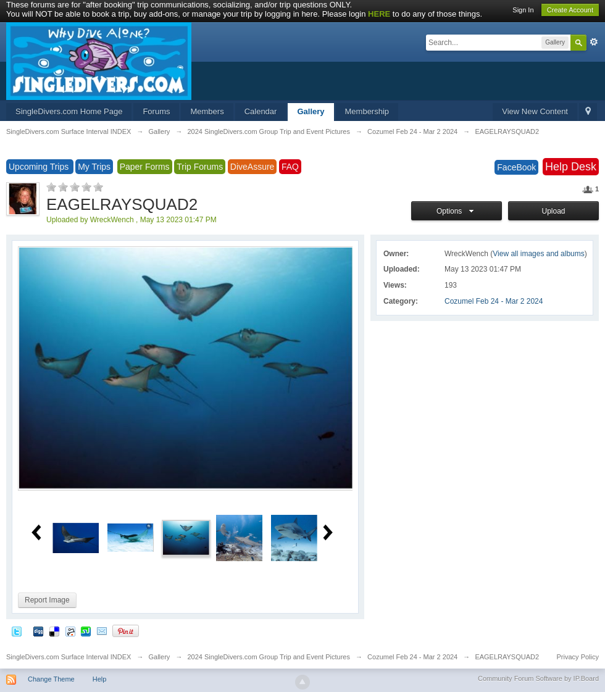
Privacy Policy (578, 657)
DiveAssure (252, 167)
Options (456, 211)
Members (206, 111)
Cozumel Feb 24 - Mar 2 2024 (493, 301)
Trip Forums (200, 167)
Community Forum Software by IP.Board (538, 678)
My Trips (94, 167)
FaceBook (516, 167)
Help (100, 679)
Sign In (522, 10)
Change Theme (51, 679)
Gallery (310, 111)
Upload (553, 211)
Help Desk (570, 166)
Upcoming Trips (40, 167)
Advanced (594, 42)
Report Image (47, 600)
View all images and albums (539, 253)
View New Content (535, 111)
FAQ (290, 167)
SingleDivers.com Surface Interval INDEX (68, 657)
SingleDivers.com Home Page (68, 111)
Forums (156, 111)
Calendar (260, 111)
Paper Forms (145, 167)
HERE (379, 14)
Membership (367, 111)
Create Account (570, 10)
